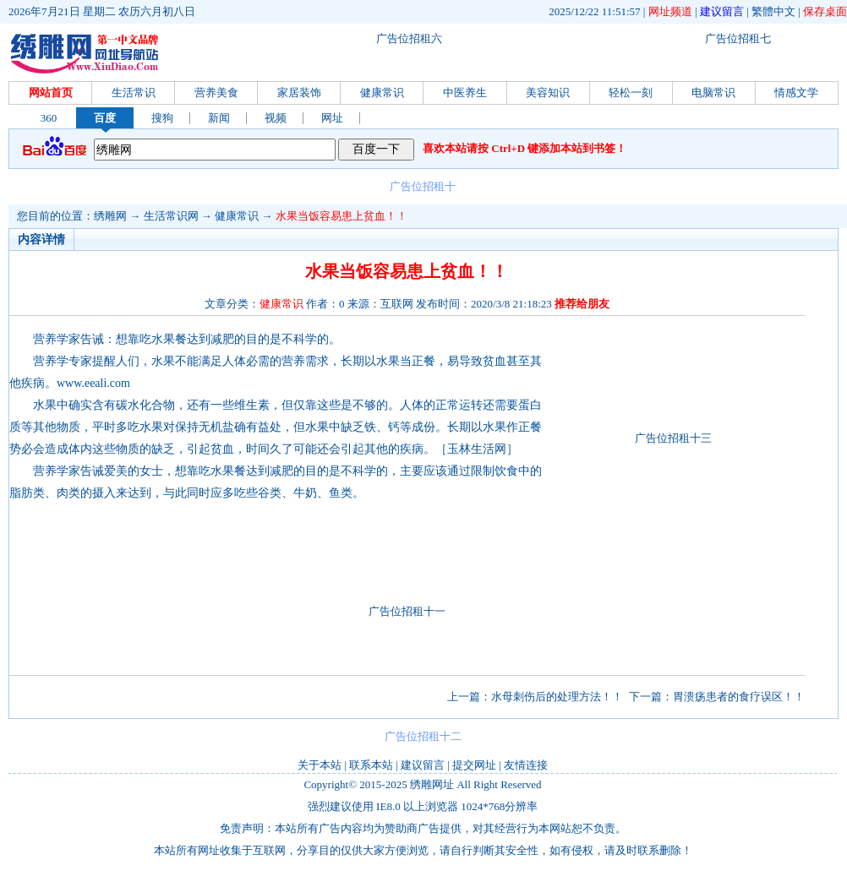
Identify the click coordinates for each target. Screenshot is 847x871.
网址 (332, 118)
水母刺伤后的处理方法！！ (557, 696)
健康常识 (382, 92)
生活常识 (134, 92)
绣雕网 (110, 216)
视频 (276, 118)
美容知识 (548, 92)
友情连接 (526, 765)
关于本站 (320, 765)
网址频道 (670, 11)
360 (49, 118)
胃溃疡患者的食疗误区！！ (739, 696)
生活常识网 (171, 216)
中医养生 (465, 92)
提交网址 (474, 765)
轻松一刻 (631, 92)
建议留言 (722, 11)
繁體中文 (773, 11)
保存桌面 (825, 11)
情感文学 (796, 92)
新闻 (219, 118)
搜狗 (162, 118)
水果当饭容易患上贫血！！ (341, 216)
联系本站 (371, 765)
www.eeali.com (93, 383)
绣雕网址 (432, 784)
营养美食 (216, 92)
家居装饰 (299, 92)
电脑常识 (713, 92)
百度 (105, 118)
